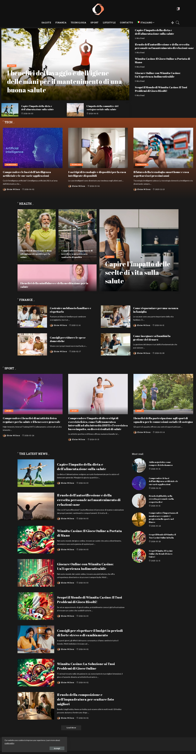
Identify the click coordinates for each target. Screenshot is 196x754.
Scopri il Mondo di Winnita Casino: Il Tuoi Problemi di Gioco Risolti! (162, 92)
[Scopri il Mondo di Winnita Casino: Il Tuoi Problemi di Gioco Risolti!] (36, 609)
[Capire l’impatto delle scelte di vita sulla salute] (138, 250)
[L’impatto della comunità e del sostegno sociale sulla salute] (75, 109)
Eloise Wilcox (13, 189)
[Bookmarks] (178, 9)
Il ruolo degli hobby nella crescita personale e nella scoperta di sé (162, 502)
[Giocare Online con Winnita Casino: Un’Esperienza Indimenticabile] (36, 576)
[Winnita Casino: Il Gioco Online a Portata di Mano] (36, 543)
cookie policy (33, 743)
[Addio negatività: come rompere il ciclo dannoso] (139, 469)
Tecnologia (11, 165)
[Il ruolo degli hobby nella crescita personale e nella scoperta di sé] (139, 504)
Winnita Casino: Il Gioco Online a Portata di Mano (164, 63)
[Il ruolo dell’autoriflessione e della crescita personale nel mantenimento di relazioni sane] (36, 509)
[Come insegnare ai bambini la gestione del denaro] (115, 344)
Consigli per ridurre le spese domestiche (68, 339)
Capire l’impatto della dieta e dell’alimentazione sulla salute (38, 108)
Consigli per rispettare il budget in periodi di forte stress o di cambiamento (87, 636)
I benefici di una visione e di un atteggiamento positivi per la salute (35, 253)
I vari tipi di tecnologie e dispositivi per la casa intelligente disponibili (95, 173)
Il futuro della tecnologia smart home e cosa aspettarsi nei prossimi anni (163, 173)
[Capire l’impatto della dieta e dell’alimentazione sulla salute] (9, 109)
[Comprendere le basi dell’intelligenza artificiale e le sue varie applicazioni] (33, 148)
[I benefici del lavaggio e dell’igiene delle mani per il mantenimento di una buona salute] (65, 64)
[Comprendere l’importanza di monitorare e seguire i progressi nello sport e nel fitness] (139, 522)
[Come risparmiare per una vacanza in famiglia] (115, 316)
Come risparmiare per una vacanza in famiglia (151, 309)
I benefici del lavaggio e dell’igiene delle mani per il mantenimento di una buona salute (63, 81)
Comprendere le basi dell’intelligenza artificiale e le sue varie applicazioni (28, 173)
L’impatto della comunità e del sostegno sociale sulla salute (103, 108)
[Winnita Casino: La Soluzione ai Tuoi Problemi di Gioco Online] (36, 675)
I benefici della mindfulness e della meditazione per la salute (56, 284)
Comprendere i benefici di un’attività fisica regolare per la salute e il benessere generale (31, 421)
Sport (9, 411)
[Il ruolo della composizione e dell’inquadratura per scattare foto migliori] (36, 709)
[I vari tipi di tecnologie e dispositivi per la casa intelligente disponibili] (98, 148)
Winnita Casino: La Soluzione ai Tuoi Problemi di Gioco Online (89, 669)
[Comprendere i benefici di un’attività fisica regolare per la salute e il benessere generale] (33, 394)
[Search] (177, 22)
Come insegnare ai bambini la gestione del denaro (153, 337)
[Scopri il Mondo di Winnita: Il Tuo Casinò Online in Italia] (139, 541)
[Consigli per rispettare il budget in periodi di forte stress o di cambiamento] (36, 642)
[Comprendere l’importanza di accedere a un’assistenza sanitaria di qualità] (77, 235)
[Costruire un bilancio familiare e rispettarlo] (32, 316)
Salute (12, 66)
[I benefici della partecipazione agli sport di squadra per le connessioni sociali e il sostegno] (163, 394)
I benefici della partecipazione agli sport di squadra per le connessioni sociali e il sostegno (162, 421)
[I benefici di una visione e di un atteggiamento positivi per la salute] (37, 235)
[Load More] (71, 730)
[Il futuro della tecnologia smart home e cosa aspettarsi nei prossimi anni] (163, 148)
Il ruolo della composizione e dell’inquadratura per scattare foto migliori (88, 702)
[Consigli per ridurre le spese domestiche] (32, 344)
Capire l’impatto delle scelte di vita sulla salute (135, 272)
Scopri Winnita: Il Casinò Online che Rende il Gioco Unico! (161, 556)
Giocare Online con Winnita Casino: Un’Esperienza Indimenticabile (159, 77)
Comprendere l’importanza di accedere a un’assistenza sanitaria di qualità (77, 253)
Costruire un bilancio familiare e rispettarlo (72, 309)
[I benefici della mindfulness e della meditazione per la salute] (57, 277)
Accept (34, 748)
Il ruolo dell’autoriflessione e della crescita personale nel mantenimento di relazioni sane (163, 47)
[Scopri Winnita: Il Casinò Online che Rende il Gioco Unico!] (139, 559)
